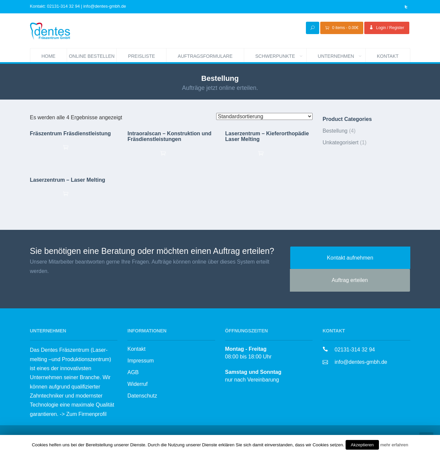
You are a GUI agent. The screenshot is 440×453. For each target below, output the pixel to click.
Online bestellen (92, 55)
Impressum (140, 360)
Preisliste (141, 56)
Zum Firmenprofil (86, 414)
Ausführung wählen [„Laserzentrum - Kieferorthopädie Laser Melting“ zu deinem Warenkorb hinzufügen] (268, 153)
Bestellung (335, 131)
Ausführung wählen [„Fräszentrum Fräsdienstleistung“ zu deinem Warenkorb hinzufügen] (73, 147)
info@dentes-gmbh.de (361, 362)
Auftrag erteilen (350, 280)
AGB (133, 372)
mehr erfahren (394, 444)
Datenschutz (142, 396)
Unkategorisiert (341, 142)
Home (48, 56)
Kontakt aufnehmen (350, 258)
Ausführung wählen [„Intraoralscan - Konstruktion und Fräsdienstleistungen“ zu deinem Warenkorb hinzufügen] (170, 153)
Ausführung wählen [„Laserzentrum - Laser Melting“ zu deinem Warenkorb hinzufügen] (73, 193)
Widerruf (137, 384)
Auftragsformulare (205, 56)
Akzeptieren (362, 444)
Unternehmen (342, 55)
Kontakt (388, 56)
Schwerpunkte (280, 55)
